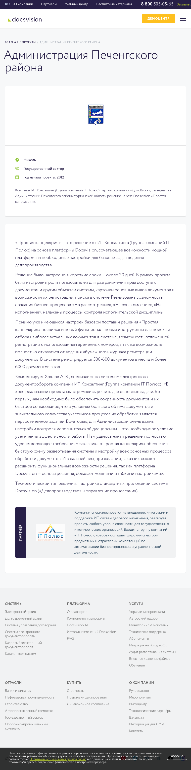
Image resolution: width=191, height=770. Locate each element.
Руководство (139, 691)
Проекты (29, 42)
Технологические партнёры (150, 711)
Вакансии (136, 717)
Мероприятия (140, 697)
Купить (74, 683)
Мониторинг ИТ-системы (149, 625)
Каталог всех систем (20, 654)
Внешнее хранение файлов (149, 659)
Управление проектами (147, 612)
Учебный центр (76, 4)
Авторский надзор (143, 618)
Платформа (78, 604)
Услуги (136, 604)
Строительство (16, 704)
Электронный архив (20, 612)
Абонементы (139, 638)
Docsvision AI (77, 625)
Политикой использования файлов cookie (58, 759)
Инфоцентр (138, 704)
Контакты (136, 731)
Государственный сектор (24, 717)
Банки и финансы (18, 691)
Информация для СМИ (146, 724)
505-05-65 (157, 4)
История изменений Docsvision (91, 632)
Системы (13, 604)
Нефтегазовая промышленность (29, 697)
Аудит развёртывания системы (152, 652)
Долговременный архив (23, 618)
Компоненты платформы (86, 618)
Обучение (137, 665)
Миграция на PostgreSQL (148, 645)
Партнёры (49, 4)
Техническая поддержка (147, 632)
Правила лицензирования (87, 697)
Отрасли (13, 683)
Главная (11, 42)
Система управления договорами (30, 625)
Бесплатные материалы (114, 4)
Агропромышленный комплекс (29, 711)
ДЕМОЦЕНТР (158, 18)
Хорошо (177, 756)
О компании (23, 4)
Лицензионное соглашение (88, 704)
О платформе (77, 612)
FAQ (70, 638)
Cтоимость (75, 691)
